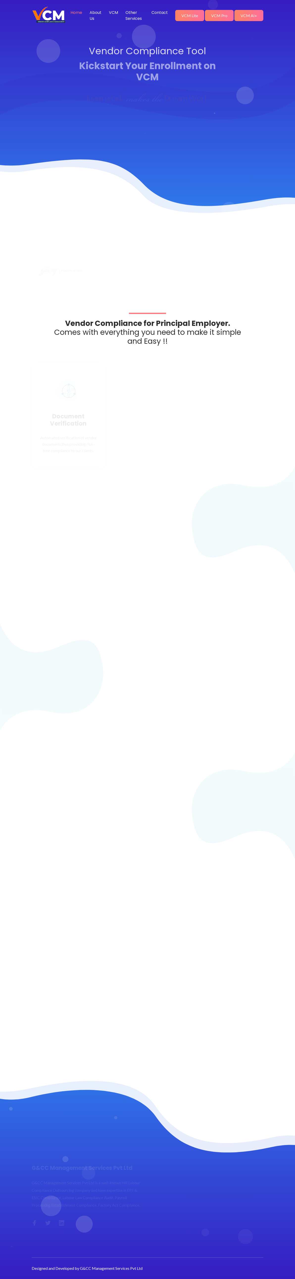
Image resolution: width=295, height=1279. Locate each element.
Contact (159, 12)
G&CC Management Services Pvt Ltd (111, 1268)
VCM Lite (189, 15)
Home (76, 12)
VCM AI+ (249, 15)
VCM (113, 12)
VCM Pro (219, 15)
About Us (95, 15)
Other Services (133, 15)
